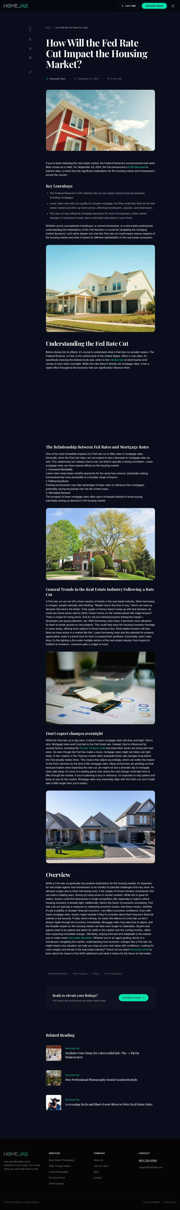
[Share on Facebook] (30, 48)
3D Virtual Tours (57, 1177)
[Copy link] (30, 72)
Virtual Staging (56, 1183)
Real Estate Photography (61, 1160)
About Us (98, 1160)
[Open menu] (173, 6)
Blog (48, 27)
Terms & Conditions (151, 1202)
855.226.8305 (148, 1160)
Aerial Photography (58, 1172)
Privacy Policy (170, 1202)
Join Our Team (101, 1166)
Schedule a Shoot (134, 997)
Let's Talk (128, 6)
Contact (98, 1177)
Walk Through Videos (60, 1166)
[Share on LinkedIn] (30, 57)
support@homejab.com (150, 1167)
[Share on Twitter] (30, 39)
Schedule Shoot (154, 6)
